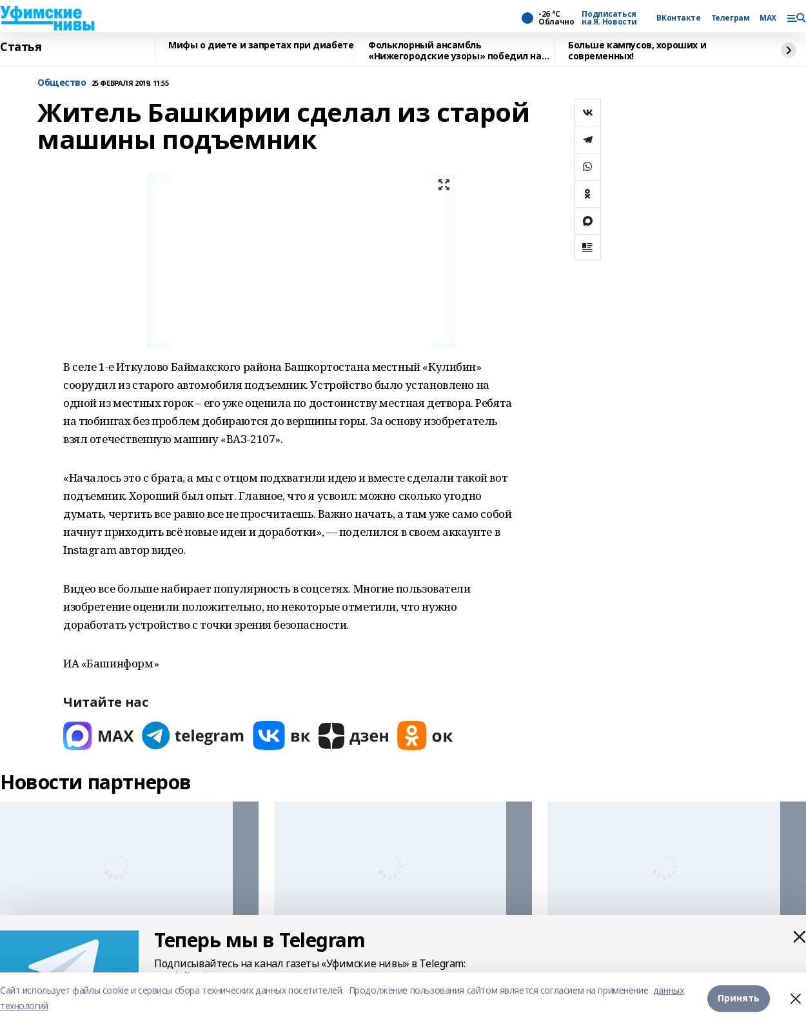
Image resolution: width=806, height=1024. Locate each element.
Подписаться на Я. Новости (609, 18)
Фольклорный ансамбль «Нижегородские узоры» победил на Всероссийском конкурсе (455, 50)
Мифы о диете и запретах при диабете (260, 45)
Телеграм (730, 18)
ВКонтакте (678, 18)
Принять (739, 998)
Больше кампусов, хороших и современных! (637, 50)
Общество (61, 82)
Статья (20, 47)
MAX (768, 18)
